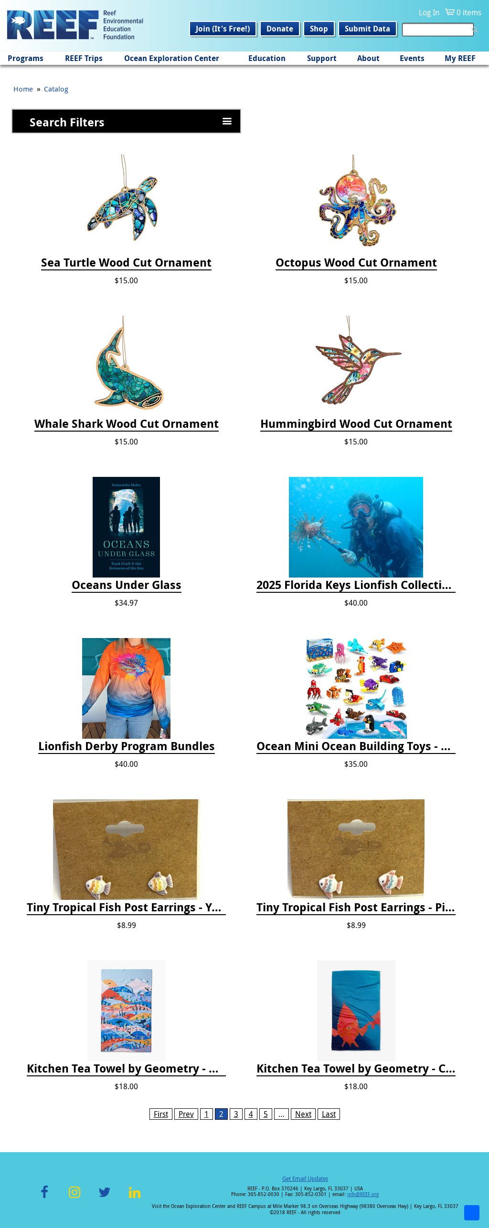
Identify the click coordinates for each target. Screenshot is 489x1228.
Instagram (74, 1198)
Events (412, 58)
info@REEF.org (363, 1194)
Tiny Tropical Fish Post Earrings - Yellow (126, 907)
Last (329, 1114)
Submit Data (367, 28)
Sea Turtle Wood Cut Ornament (126, 262)
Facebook (44, 1198)
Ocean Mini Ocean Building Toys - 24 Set (356, 746)
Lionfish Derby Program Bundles (126, 746)
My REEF (460, 58)
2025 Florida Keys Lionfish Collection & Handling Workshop (356, 585)
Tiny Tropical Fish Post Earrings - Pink (356, 907)
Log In (429, 12)
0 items (469, 12)
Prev (186, 1114)
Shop (319, 28)
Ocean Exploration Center (171, 58)
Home (23, 88)
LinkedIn (134, 1198)
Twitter (104, 1198)
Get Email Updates (305, 1178)
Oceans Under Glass (126, 585)
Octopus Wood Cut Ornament (356, 262)
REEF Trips (84, 58)
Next (303, 1114)
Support (322, 58)
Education (267, 58)
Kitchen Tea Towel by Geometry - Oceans (126, 1068)
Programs (25, 58)
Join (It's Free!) (223, 28)
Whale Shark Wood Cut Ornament (126, 424)
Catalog (56, 88)
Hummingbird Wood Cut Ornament (356, 424)
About (368, 58)
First (161, 1114)
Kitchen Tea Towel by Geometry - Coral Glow (356, 1068)
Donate (279, 28)
